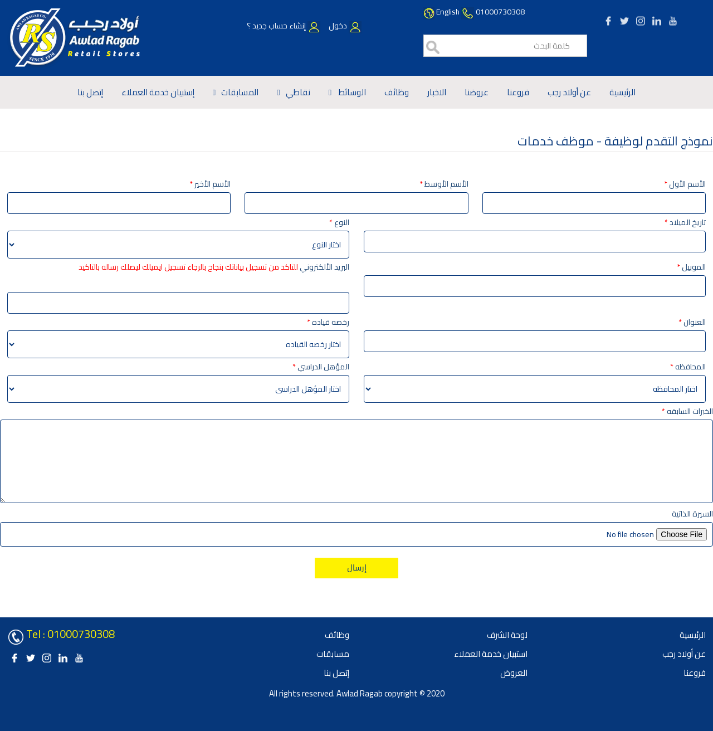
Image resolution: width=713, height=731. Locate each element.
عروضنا (477, 92)
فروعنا (518, 92)
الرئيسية (622, 92)
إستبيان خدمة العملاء (157, 92)
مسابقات (332, 654)
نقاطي (298, 92)
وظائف (396, 92)
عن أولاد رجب (569, 92)
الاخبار (436, 92)
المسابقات (239, 92)
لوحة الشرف (507, 635)
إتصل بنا (90, 92)
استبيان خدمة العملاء (491, 654)
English (448, 11)
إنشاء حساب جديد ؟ (283, 25)
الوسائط (351, 92)
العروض (514, 673)
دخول (344, 25)
